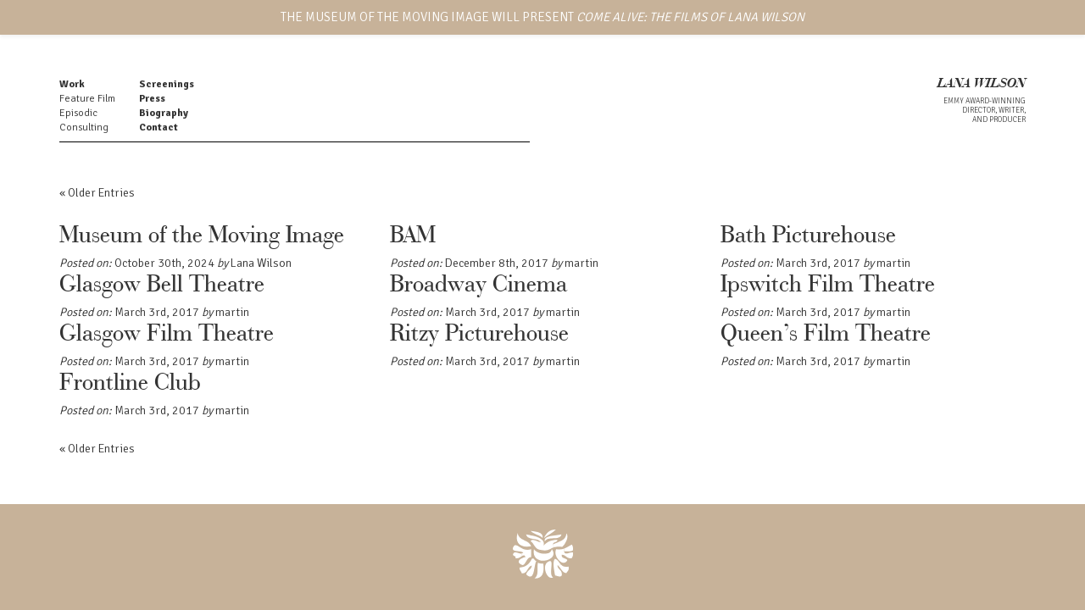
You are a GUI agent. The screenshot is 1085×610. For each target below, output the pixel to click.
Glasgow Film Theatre (166, 334)
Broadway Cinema (478, 285)
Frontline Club (130, 383)
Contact (158, 127)
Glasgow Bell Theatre (161, 285)
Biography (163, 113)
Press (152, 98)
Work (72, 84)
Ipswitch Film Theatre (828, 285)
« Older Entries (97, 193)
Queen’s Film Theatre (826, 334)
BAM (413, 236)
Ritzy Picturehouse (479, 334)
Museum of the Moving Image (201, 236)
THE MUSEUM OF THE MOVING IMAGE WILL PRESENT (542, 17)
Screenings (166, 84)
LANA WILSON (982, 84)
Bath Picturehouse (808, 236)
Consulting (83, 127)
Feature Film (87, 98)
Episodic (78, 113)
